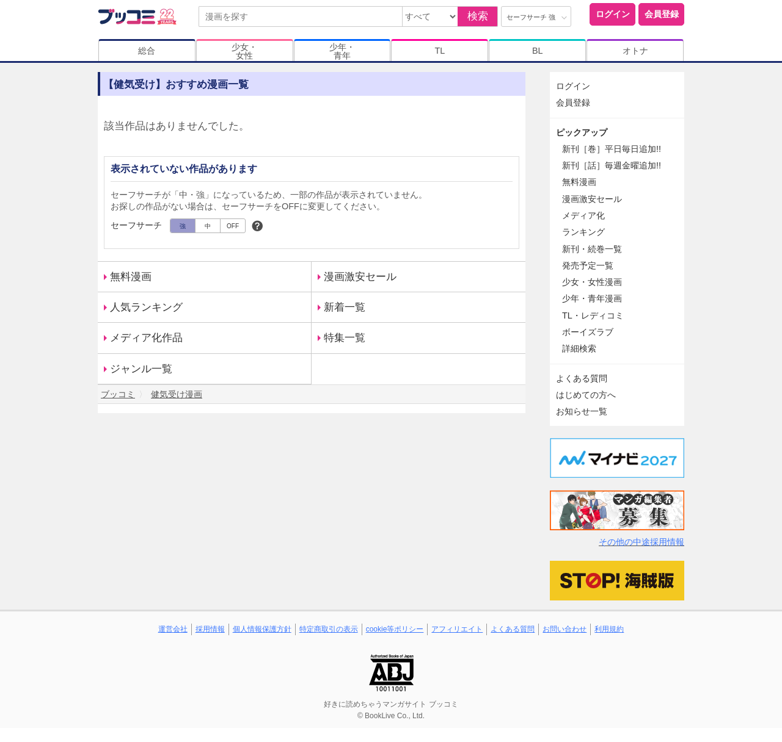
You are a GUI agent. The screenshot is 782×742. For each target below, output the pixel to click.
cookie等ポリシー (395, 629)
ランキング (583, 232)
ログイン (613, 14)
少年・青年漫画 (592, 298)
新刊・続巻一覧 (592, 249)
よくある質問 (581, 378)
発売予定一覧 (587, 265)
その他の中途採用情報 (641, 542)
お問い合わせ (564, 629)
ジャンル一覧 (141, 369)
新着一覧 (344, 307)
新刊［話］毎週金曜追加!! (611, 165)
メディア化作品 (146, 338)
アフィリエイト (457, 629)
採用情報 (210, 629)
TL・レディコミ (593, 315)
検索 (477, 16)
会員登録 (662, 14)
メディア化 (583, 215)
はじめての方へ (586, 395)
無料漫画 (131, 277)
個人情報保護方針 (262, 629)
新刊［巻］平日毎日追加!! (611, 149)
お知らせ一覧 (581, 411)
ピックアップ (581, 132)
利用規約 (609, 629)
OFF (233, 226)
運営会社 (173, 629)
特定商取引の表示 (328, 629)
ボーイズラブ (587, 332)
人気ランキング (146, 307)
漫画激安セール (360, 277)
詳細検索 (579, 348)
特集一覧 (344, 338)
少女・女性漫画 (592, 282)
